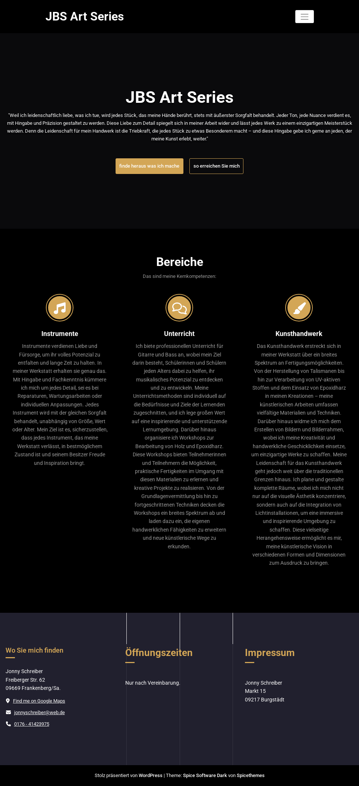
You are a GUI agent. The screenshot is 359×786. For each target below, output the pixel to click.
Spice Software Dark (205, 775)
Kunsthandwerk (298, 333)
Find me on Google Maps (39, 701)
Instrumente (59, 333)
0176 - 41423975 (31, 724)
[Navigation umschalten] (304, 16)
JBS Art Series (84, 16)
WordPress (151, 775)
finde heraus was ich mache (149, 166)
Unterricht (179, 333)
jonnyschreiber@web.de (39, 712)
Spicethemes (251, 775)
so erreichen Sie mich (216, 166)
